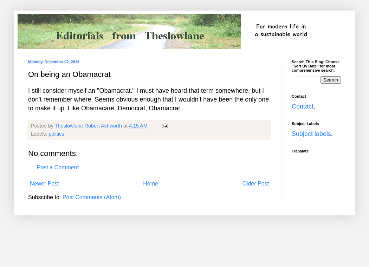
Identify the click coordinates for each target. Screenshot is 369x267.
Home (150, 184)
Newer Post (44, 184)
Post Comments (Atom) (92, 197)
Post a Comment (58, 167)
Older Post (255, 184)
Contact (302, 106)
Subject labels (311, 133)
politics (56, 134)
